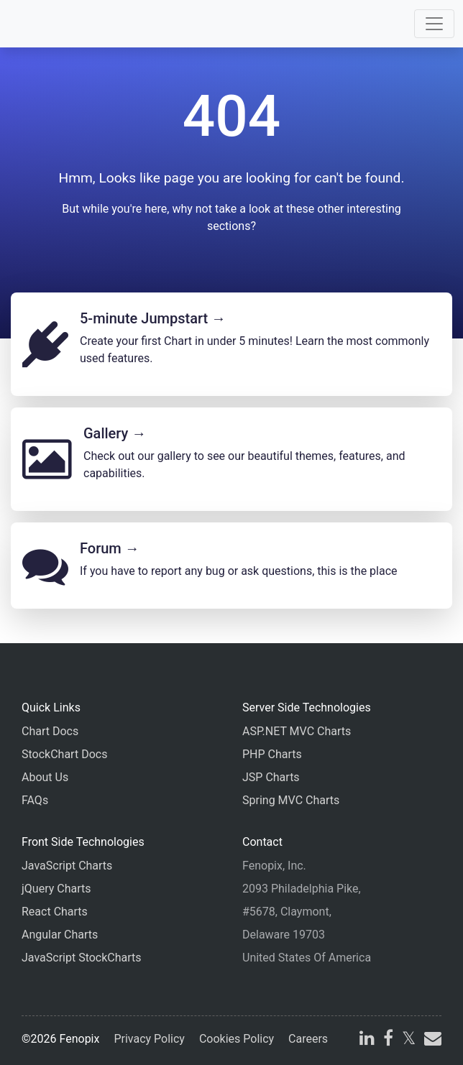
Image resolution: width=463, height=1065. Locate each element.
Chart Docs (50, 731)
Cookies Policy (236, 1039)
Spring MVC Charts (290, 800)
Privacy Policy (149, 1039)
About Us (45, 777)
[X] (408, 1040)
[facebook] (388, 1040)
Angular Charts (60, 934)
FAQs (35, 800)
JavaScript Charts (67, 865)
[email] (431, 1040)
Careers (308, 1039)
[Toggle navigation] (434, 23)
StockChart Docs (64, 754)
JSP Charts (271, 777)
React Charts (55, 911)
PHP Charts (272, 754)
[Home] (52, 24)
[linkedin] (367, 1040)
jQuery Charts (56, 888)
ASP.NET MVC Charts (296, 731)
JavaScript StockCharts (82, 957)
